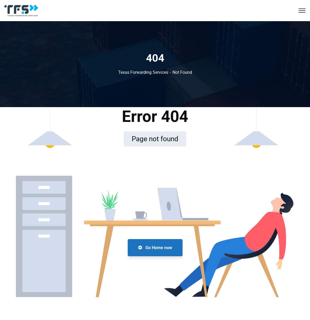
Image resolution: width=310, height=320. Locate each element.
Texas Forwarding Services (143, 72)
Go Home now (155, 247)
